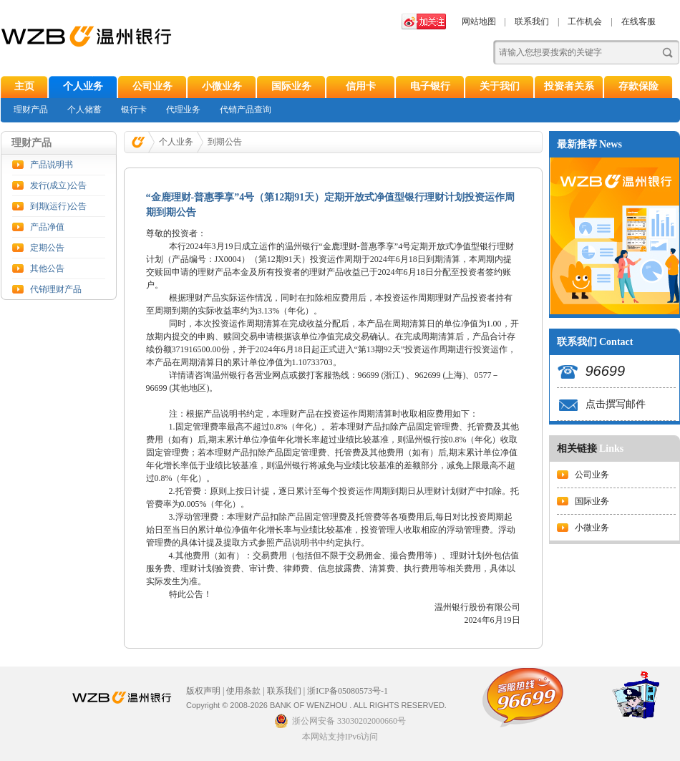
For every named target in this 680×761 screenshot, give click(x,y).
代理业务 (183, 110)
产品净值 (47, 227)
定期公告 (47, 248)
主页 (24, 86)
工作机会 (585, 21)
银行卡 (134, 110)
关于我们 (500, 86)
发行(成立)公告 (58, 185)
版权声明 (203, 691)
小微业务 (222, 86)
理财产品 (31, 110)
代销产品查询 (245, 110)
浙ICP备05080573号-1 (347, 691)
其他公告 (47, 268)
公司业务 (152, 86)
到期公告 (225, 142)
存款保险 (638, 86)
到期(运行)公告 (58, 206)
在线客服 (638, 21)
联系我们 (532, 21)
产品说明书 (51, 165)
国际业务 (291, 86)
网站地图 (479, 21)
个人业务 (83, 86)
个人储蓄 (84, 110)
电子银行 (430, 86)
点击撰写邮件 (616, 404)
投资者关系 (569, 86)
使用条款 (243, 691)
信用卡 (361, 86)
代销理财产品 (56, 289)
